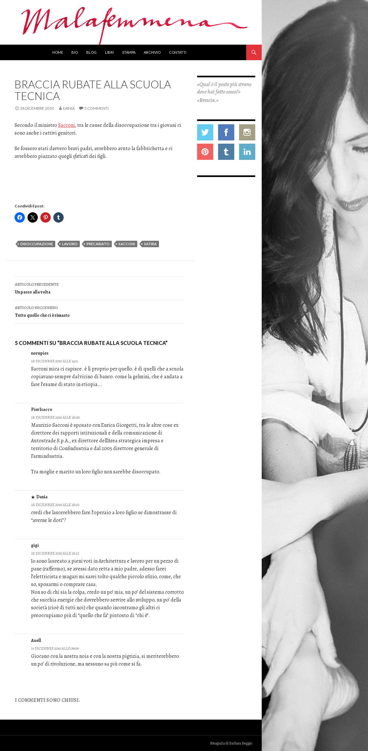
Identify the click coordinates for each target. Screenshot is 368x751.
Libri (109, 52)
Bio (74, 52)
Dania (69, 108)
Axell (36, 640)
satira (150, 244)
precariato (98, 244)
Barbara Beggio (240, 743)
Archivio (152, 52)
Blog (91, 52)
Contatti (177, 52)
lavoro (70, 244)
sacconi (127, 244)
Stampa (128, 52)
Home (57, 52)
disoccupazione (36, 244)
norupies (39, 353)
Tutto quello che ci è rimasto (99, 311)
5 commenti (96, 108)
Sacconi (66, 125)
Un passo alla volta (99, 288)
